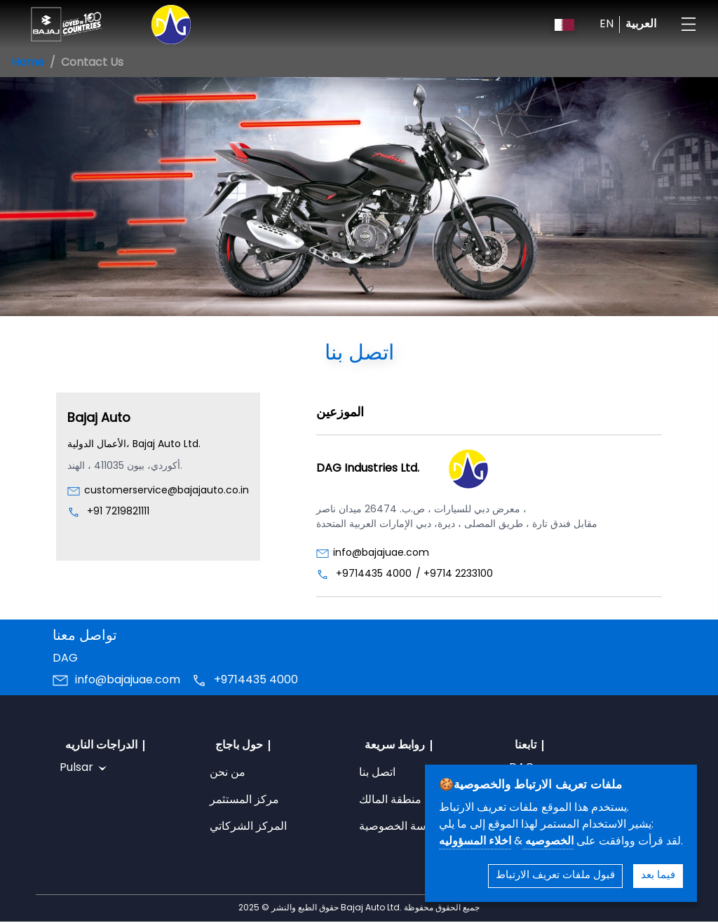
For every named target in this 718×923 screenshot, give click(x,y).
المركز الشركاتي (248, 827)
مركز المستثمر (244, 800)
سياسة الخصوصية (400, 827)
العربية (640, 24)
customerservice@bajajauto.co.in (166, 491)
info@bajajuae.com (381, 553)
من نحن (227, 773)
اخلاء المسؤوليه (475, 841)
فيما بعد (658, 875)
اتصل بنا (377, 773)
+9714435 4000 (374, 574)
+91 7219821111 (118, 512)
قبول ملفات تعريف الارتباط (555, 875)
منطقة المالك (390, 800)
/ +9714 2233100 (454, 574)
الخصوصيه (548, 841)
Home (27, 63)
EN (607, 24)
